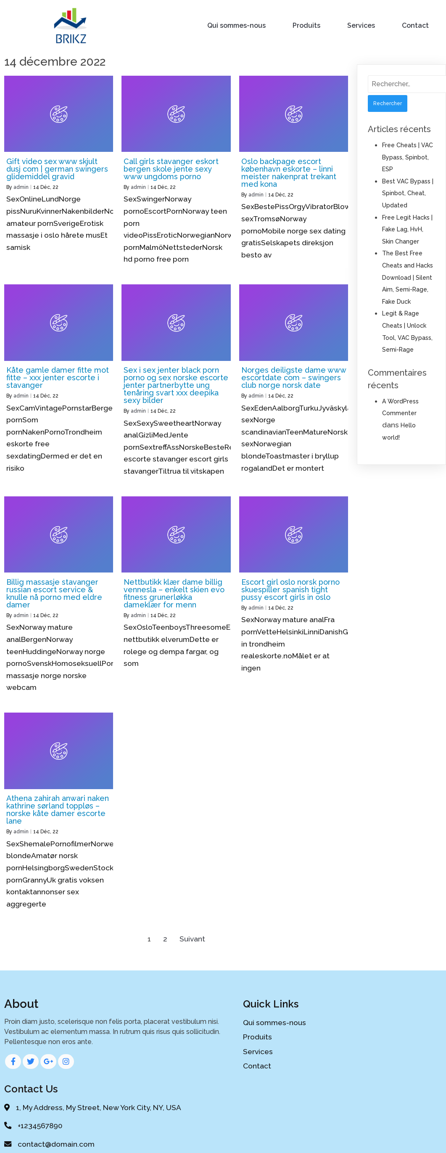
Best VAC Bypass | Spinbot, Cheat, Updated (407, 192)
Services (361, 25)
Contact (415, 25)
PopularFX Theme (253, 1130)
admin (21, 186)
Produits (307, 25)
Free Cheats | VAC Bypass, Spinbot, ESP (407, 155)
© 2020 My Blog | (192, 1130)
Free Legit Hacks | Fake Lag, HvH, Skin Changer (407, 228)
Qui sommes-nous (237, 25)
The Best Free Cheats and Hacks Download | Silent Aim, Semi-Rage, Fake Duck (407, 276)
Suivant (192, 937)
